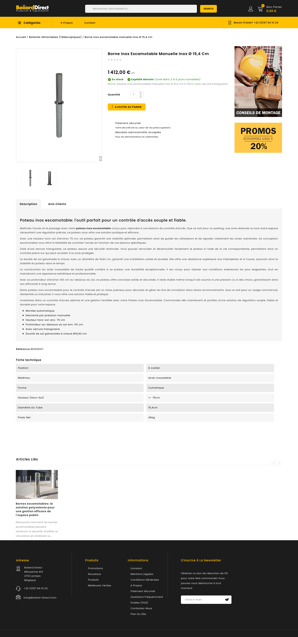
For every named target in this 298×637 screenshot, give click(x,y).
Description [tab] (28, 204)
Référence (23, 349)
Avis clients (57, 204)
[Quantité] (135, 94)
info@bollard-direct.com (40, 597)
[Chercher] (141, 9)
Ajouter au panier (127, 106)
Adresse (22, 560)
